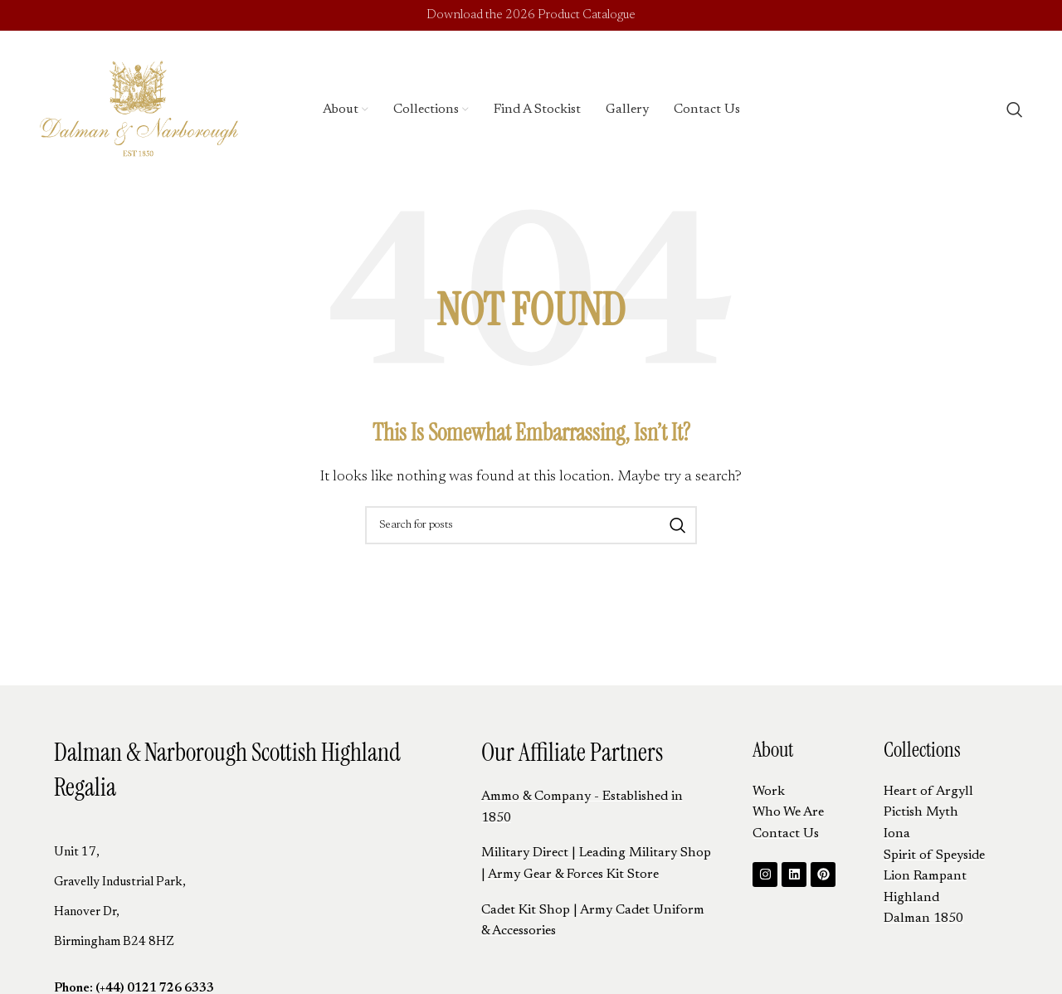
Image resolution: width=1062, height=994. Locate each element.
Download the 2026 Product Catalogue (531, 16)
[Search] (1014, 112)
